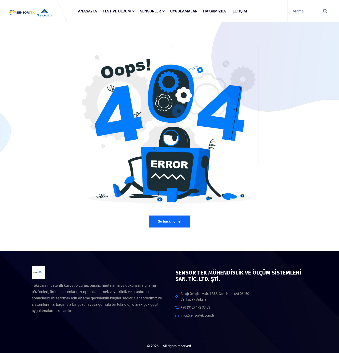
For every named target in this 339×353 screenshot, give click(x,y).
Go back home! (169, 221)
